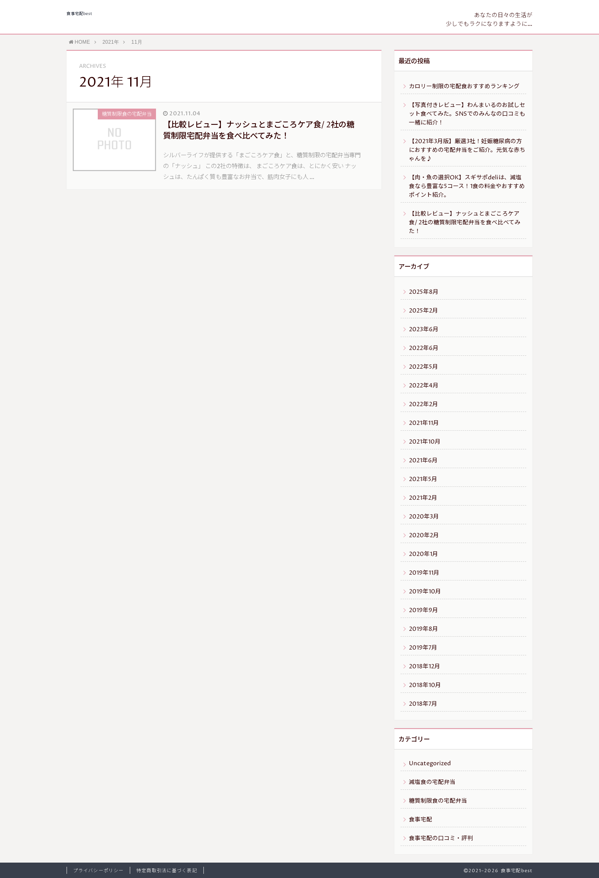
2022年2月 (423, 404)
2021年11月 (424, 423)
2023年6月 (423, 329)
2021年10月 (425, 442)
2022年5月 (423, 367)
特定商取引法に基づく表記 (166, 871)
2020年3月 (424, 517)
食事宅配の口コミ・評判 (441, 838)
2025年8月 (423, 292)
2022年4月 (423, 385)
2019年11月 (424, 573)
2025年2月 (423, 311)
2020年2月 (424, 535)
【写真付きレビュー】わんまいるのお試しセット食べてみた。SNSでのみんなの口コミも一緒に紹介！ (467, 114)
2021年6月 (423, 460)
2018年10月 (425, 685)
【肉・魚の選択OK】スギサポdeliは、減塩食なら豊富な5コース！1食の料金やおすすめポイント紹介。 (467, 186)
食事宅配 (420, 819)
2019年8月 (423, 629)
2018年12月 (424, 666)
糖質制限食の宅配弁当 (438, 801)
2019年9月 (423, 610)
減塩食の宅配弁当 (432, 782)
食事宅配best (79, 14)
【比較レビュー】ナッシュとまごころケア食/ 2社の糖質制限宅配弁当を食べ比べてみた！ (464, 222)
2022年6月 (423, 348)
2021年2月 (423, 498)
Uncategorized (430, 763)
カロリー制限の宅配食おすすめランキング (464, 86)
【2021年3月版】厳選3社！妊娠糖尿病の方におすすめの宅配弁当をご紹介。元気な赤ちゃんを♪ (467, 150)
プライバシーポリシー (98, 871)
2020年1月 (423, 554)
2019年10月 (425, 591)
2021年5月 (423, 479)
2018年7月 (423, 704)
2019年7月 (423, 648)
